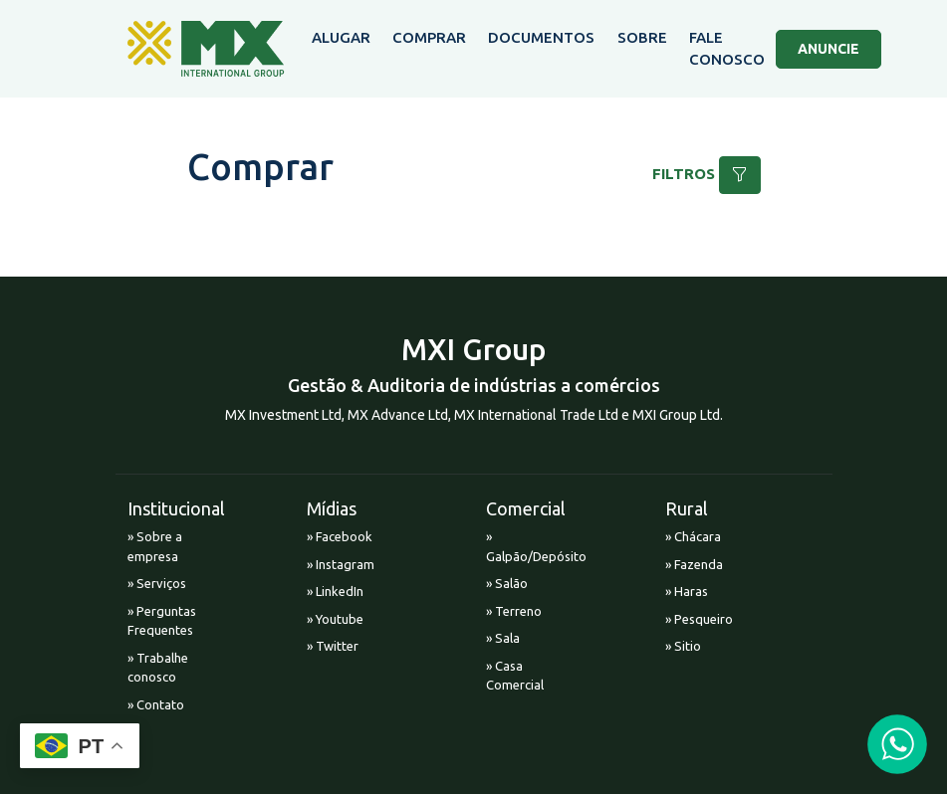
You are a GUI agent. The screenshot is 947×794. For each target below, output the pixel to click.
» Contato (155, 704)
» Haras (686, 591)
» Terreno (514, 611)
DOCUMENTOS (541, 37)
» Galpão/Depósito (525, 546)
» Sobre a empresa (154, 546)
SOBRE (642, 37)
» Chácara (693, 536)
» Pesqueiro (699, 619)
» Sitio (683, 646)
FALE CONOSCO (727, 49)
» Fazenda (694, 564)
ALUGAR (341, 37)
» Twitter (332, 646)
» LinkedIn (335, 591)
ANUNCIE (828, 49)
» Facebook (339, 536)
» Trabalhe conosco (157, 668)
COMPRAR (429, 37)
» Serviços (156, 583)
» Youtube (335, 619)
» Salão (507, 583)
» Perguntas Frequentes (161, 621)
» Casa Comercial (515, 676)
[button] (740, 175)
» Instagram (340, 564)
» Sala (503, 638)
